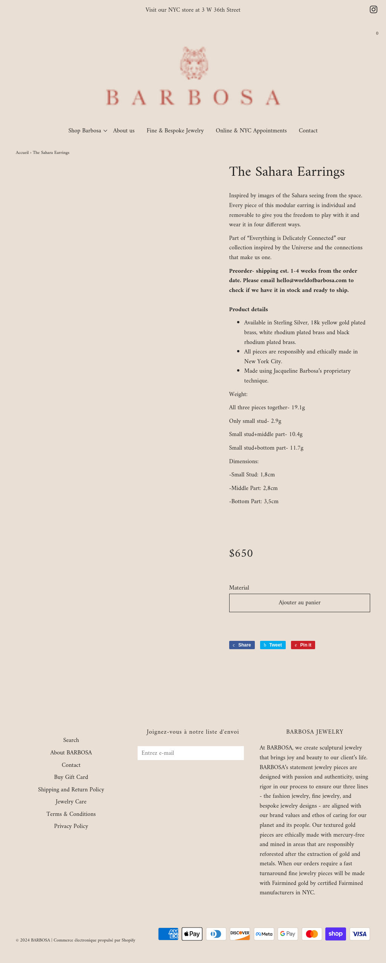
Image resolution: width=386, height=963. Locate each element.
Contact (308, 131)
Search (71, 741)
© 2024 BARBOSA (33, 941)
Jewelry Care (71, 802)
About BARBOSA (71, 753)
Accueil (22, 153)
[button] (299, 624)
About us (124, 131)
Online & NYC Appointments (251, 131)
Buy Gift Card (71, 778)
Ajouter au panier (299, 602)
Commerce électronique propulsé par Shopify (94, 941)
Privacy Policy (71, 827)
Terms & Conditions (71, 815)
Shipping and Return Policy (71, 790)
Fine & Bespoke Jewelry (175, 131)
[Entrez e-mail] (191, 753)
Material (239, 588)
